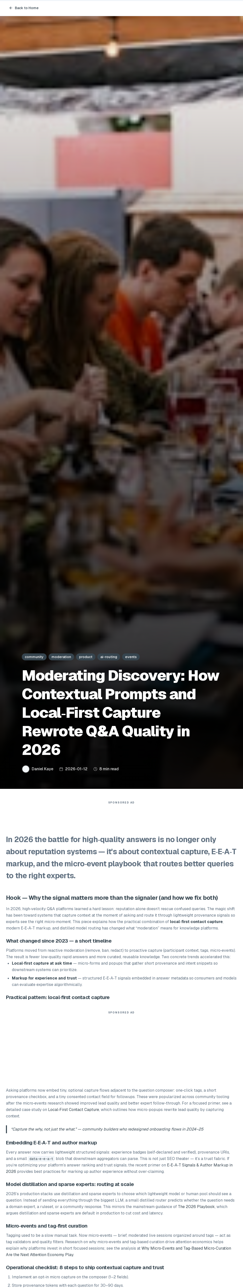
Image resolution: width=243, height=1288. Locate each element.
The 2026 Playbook (196, 1209)
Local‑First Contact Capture (73, 1112)
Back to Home (24, 8)
